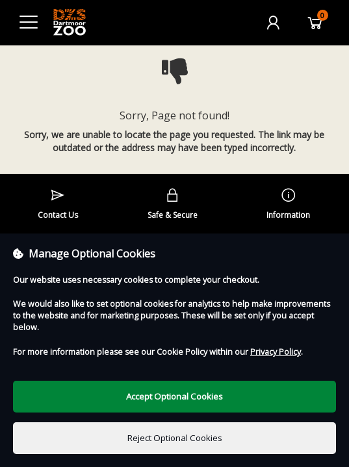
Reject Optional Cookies (174, 438)
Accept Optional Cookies (174, 396)
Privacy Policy (275, 351)
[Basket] (315, 22)
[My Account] (273, 22)
